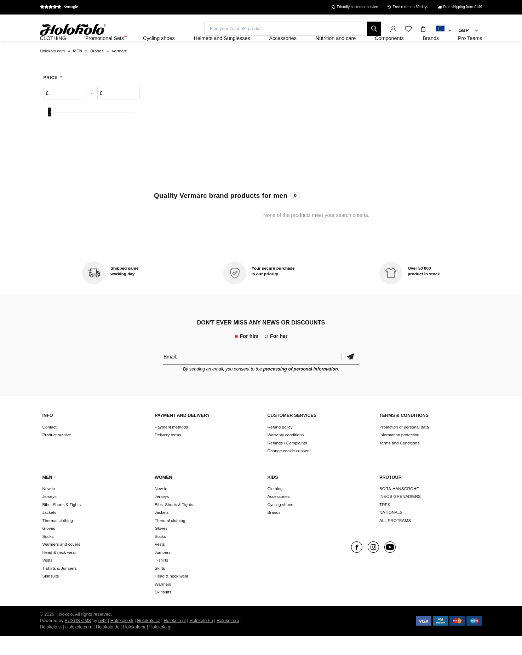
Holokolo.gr (160, 646)
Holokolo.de (108, 646)
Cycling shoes (280, 523)
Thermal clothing (57, 539)
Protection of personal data (404, 446)
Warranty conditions (286, 454)
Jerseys (49, 515)
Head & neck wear (59, 571)
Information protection (399, 454)
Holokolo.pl (175, 639)
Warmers (163, 603)
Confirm (350, 376)
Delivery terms (168, 454)
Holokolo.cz (148, 639)
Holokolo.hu (201, 639)
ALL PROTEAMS (395, 539)
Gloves (48, 547)
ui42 (102, 639)
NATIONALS (390, 531)
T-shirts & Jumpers (59, 587)
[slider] (49, 131)
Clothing (275, 507)
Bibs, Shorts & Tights (61, 523)
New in (48, 507)
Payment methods (171, 446)
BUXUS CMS (78, 639)
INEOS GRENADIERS (400, 515)
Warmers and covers (61, 563)
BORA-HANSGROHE (399, 507)
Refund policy (280, 446)
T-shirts (161, 579)
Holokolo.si (51, 646)
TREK (384, 523)
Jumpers (163, 571)
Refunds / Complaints (287, 462)
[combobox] (443, 30)
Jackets (49, 531)
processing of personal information (300, 388)
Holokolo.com (78, 646)
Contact (49, 446)
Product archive (56, 454)
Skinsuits (50, 595)
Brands (274, 531)
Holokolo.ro (228, 639)
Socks (48, 555)
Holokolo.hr (134, 646)
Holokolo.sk (121, 639)
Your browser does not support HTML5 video (316, 142)
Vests (47, 579)
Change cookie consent (289, 469)
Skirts (160, 587)
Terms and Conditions (399, 462)
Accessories (279, 515)
